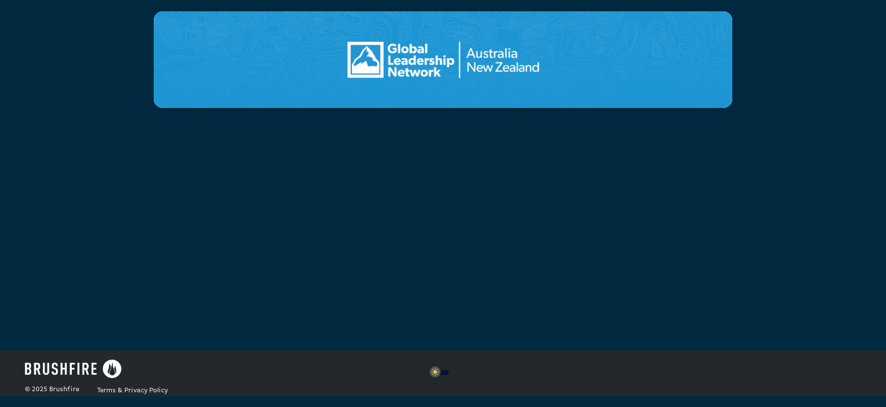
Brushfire (64, 389)
